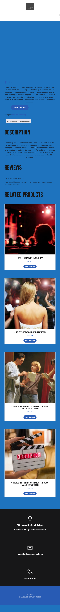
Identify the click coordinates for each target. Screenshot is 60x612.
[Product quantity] (7, 106)
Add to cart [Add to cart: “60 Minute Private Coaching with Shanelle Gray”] (30, 341)
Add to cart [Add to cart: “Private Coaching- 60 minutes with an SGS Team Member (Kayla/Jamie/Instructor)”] (30, 417)
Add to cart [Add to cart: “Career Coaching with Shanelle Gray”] (30, 266)
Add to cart (20, 107)
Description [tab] (12, 121)
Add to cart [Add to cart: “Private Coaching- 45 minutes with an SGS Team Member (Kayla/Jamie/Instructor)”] (30, 493)
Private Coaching (19, 115)
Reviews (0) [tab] (25, 121)
